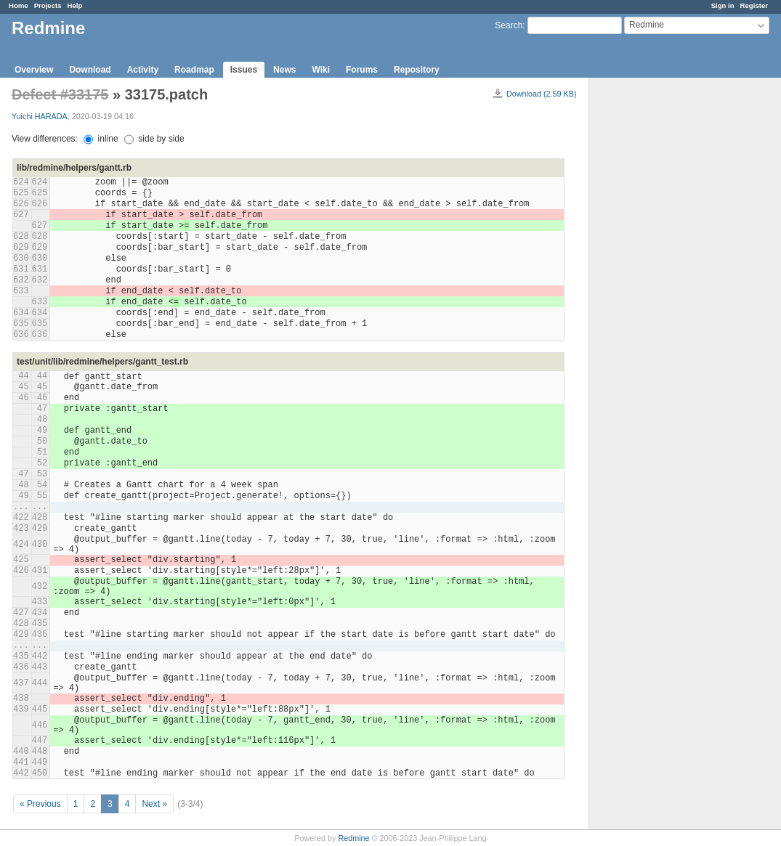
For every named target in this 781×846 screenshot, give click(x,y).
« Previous (40, 804)
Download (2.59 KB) (541, 93)
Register (754, 5)
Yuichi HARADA (40, 116)
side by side (154, 139)
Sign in (723, 5)
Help (75, 5)
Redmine (353, 838)
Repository (417, 70)
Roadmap (194, 70)
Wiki (321, 70)
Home (18, 5)
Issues (243, 70)
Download (89, 70)
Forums (362, 70)
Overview (34, 70)
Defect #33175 (60, 94)
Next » (154, 804)
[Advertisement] (662, 306)
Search (508, 25)
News (284, 70)
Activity (142, 70)
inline (101, 139)
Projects (48, 5)
